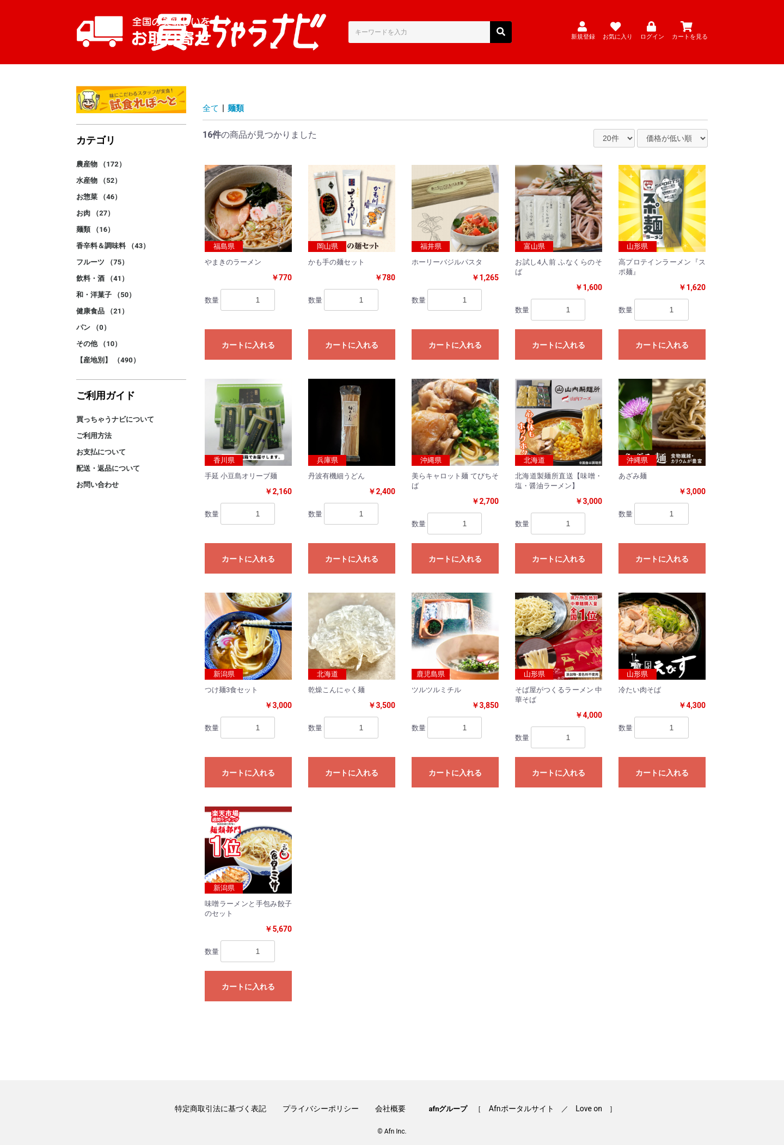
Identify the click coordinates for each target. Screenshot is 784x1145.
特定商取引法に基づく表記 (227, 1097)
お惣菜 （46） (98, 187)
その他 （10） (98, 334)
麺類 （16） (95, 220)
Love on (581, 1097)
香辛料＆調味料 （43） (113, 236)
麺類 (237, 99)
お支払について (101, 443)
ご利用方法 (94, 426)
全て (211, 99)
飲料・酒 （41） (102, 269)
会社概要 (390, 1097)
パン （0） (93, 318)
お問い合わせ (97, 475)
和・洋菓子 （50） (106, 285)
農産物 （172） (101, 155)
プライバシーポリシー (324, 1097)
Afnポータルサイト (517, 1097)
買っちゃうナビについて (115, 410)
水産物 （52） (98, 171)
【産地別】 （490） (108, 351)
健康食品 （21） (102, 302)
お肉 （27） (95, 204)
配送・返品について (108, 459)
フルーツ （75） (102, 253)
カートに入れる (248, 335)
